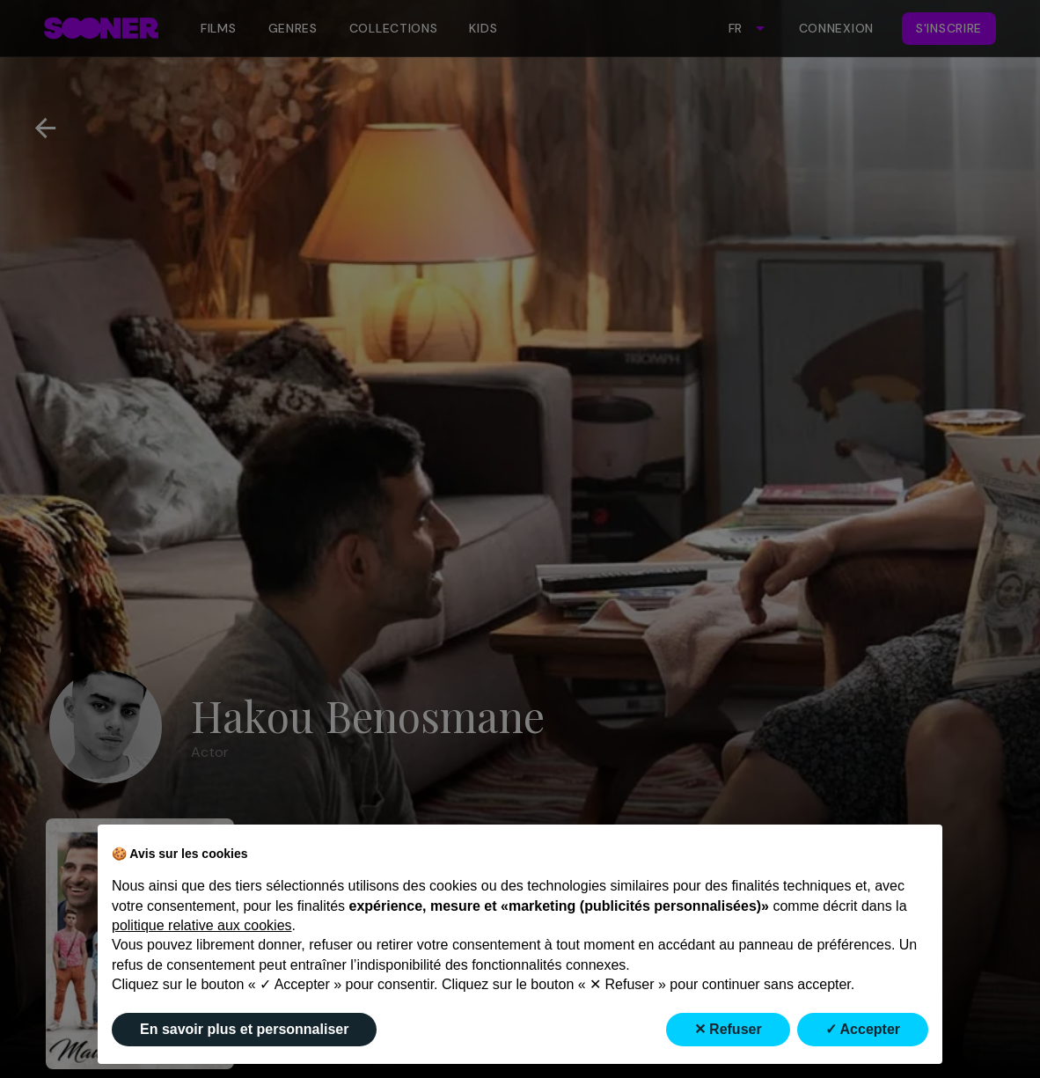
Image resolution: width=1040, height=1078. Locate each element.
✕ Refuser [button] (728, 1029)
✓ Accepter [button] (862, 1029)
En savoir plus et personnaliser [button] (244, 1029)
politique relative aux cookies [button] (202, 925)
